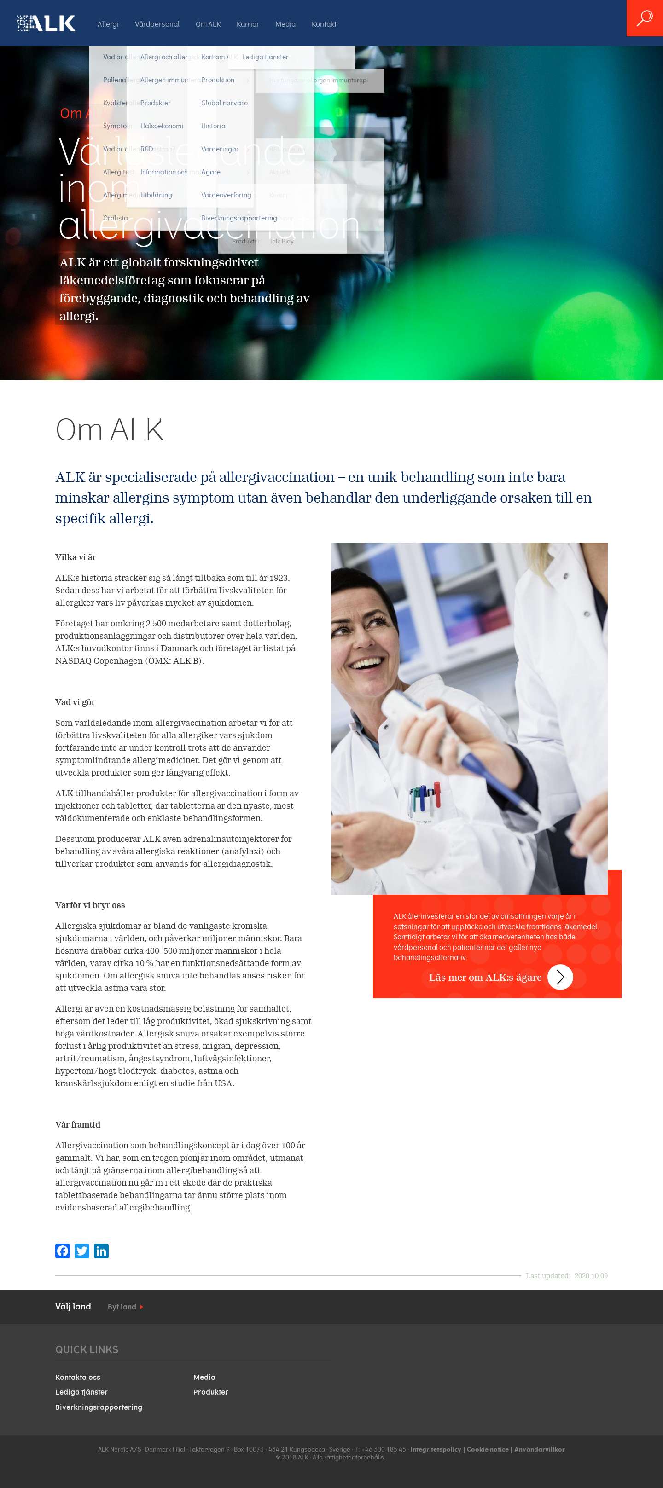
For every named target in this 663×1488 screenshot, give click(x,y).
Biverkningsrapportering (98, 1407)
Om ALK (208, 24)
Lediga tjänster (81, 1392)
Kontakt (324, 24)
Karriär (248, 24)
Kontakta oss (77, 1377)
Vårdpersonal (157, 24)
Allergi (108, 24)
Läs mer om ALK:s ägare (493, 948)
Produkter (210, 1392)
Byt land (122, 1307)
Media (285, 24)
